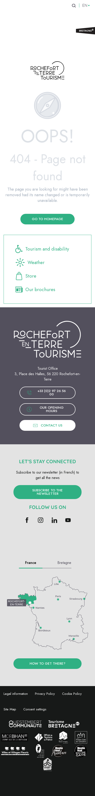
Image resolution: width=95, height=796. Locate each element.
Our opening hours (45, 409)
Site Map (10, 709)
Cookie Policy (72, 693)
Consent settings (34, 709)
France (30, 562)
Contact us (47, 425)
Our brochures (35, 289)
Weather (30, 262)
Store (25, 276)
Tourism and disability (42, 248)
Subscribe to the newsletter (47, 492)
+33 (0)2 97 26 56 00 (46, 392)
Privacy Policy (45, 693)
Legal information (16, 693)
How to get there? (47, 663)
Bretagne (64, 562)
